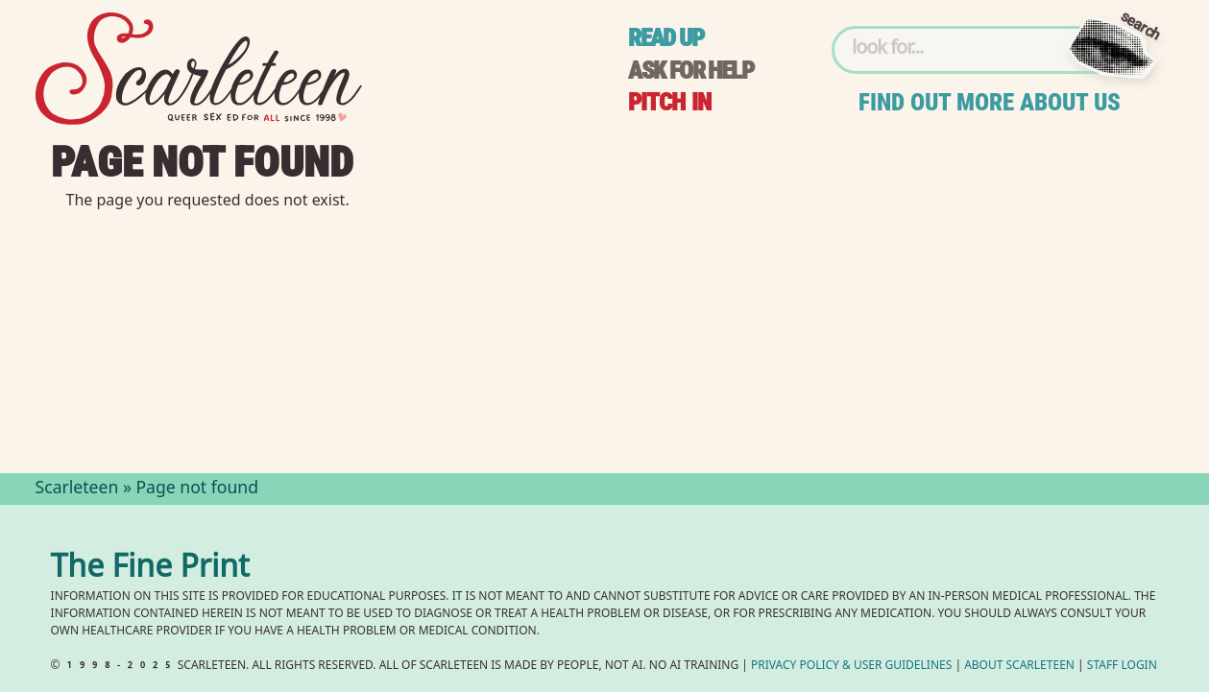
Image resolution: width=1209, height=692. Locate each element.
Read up (665, 38)
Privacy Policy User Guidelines (851, 666)
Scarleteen (77, 489)
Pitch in (669, 102)
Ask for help (690, 70)
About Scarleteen (1019, 666)
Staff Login (1122, 666)
